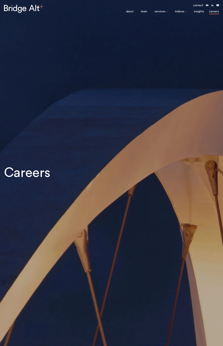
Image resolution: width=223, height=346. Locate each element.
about (129, 11)
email (207, 5)
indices (179, 11)
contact (198, 5)
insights (199, 11)
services (159, 11)
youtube (217, 5)
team (144, 11)
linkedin (212, 5)
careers (214, 11)
